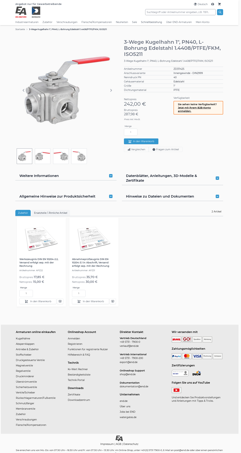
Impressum (107, 444)
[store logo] (50, 12)
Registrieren (75, 343)
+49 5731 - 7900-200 (131, 358)
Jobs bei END (127, 411)
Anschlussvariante (134, 73)
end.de (123, 401)
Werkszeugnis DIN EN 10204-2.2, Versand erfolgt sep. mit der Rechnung (38, 262)
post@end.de (181, 450)
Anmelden (74, 338)
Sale (134, 22)
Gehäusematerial (134, 81)
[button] (67, 90)
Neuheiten (122, 22)
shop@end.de (128, 374)
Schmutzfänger (25, 403)
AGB (119, 444)
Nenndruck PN (132, 77)
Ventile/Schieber (25, 392)
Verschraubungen (66, 22)
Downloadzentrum (79, 400)
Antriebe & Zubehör (27, 349)
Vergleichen (136, 149)
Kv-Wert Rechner (78, 369)
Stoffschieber (24, 354)
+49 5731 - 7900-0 (130, 341)
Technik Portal (76, 380)
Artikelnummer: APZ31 (83, 270)
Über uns (125, 406)
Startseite (20, 29)
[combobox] (180, 12)
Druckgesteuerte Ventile (30, 360)
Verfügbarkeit (182, 97)
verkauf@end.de (129, 345)
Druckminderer (25, 376)
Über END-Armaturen (179, 22)
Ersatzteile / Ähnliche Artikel (50, 212)
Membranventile (25, 408)
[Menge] (130, 132)
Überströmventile (26, 381)
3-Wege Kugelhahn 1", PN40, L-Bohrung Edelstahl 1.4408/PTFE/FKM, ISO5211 (68, 29)
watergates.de (128, 417)
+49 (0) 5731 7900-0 (151, 450)
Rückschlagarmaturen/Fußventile (35, 397)
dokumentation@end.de (134, 386)
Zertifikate (74, 394)
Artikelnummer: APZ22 (31, 270)
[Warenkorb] (219, 4)
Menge (128, 126)
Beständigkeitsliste (79, 374)
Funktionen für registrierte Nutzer (88, 349)
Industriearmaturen (26, 22)
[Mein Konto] (213, 4)
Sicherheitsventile (26, 387)
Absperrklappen (25, 343)
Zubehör (47, 22)
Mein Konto (202, 22)
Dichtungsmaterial (135, 90)
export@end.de (128, 362)
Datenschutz (130, 444)
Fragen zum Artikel (165, 149)
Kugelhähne (23, 338)
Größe (127, 85)
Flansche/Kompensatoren (96, 22)
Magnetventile (24, 365)
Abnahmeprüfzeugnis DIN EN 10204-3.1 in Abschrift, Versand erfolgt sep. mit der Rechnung (90, 262)
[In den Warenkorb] (37, 301)
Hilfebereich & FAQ (79, 354)
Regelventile (23, 370)
